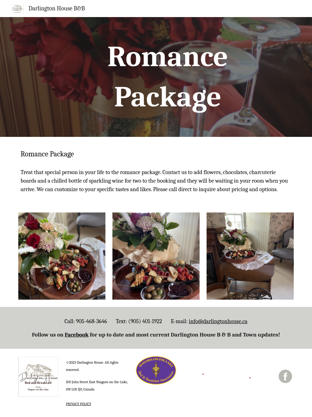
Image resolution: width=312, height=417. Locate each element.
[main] (167, 77)
